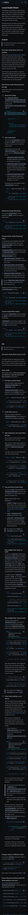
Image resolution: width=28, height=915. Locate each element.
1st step (14, 488)
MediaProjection (17, 55)
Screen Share (5, 902)
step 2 (6, 617)
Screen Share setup (17, 703)
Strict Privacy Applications (19, 902)
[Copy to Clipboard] (23, 111)
